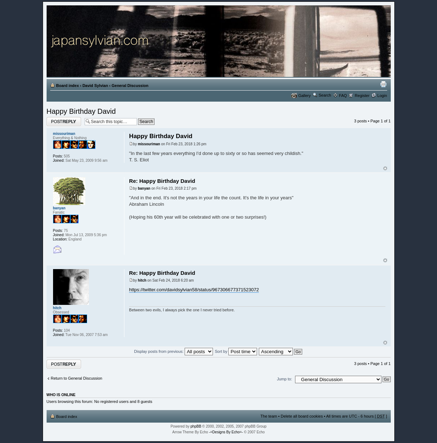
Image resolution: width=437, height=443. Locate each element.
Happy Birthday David (81, 111)
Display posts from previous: (173, 351)
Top (385, 168)
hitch (142, 280)
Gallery (304, 95)
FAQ (343, 95)
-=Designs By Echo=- (226, 432)
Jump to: (284, 379)
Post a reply (64, 121)
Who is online (61, 395)
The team (269, 416)
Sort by (236, 351)
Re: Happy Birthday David (162, 181)
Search (325, 95)
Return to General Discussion (77, 378)
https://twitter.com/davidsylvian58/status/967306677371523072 (194, 289)
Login (382, 95)
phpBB (195, 426)
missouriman (149, 144)
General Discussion (129, 85)
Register (362, 95)
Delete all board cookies (302, 416)
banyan (144, 188)
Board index (67, 85)
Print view (383, 84)
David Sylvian (95, 85)
